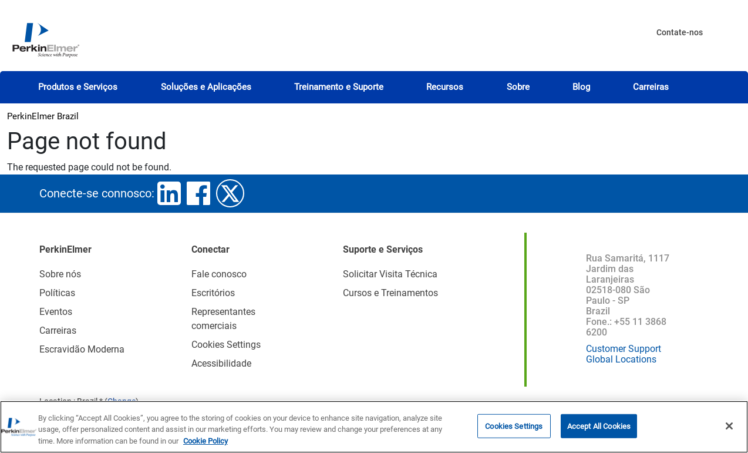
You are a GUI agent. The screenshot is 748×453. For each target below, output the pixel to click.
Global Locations (621, 359)
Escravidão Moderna (81, 349)
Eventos (55, 311)
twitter (230, 193)
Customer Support (623, 348)
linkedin (169, 193)
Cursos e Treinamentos (390, 292)
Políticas (57, 292)
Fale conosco (219, 274)
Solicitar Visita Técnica (390, 274)
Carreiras (651, 87)
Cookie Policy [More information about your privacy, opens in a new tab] (205, 446)
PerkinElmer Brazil (43, 116)
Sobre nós (60, 274)
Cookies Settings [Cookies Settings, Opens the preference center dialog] (514, 431)
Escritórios (213, 292)
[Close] (729, 431)
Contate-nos (679, 32)
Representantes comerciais (223, 318)
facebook (198, 193)
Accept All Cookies (599, 431)
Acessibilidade (221, 363)
